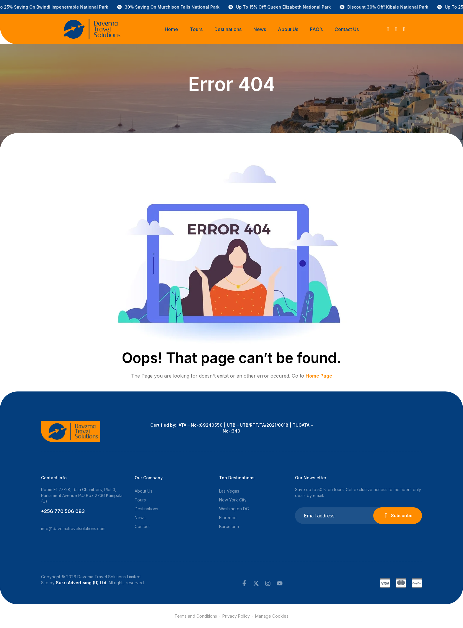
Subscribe (398, 515)
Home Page (319, 376)
